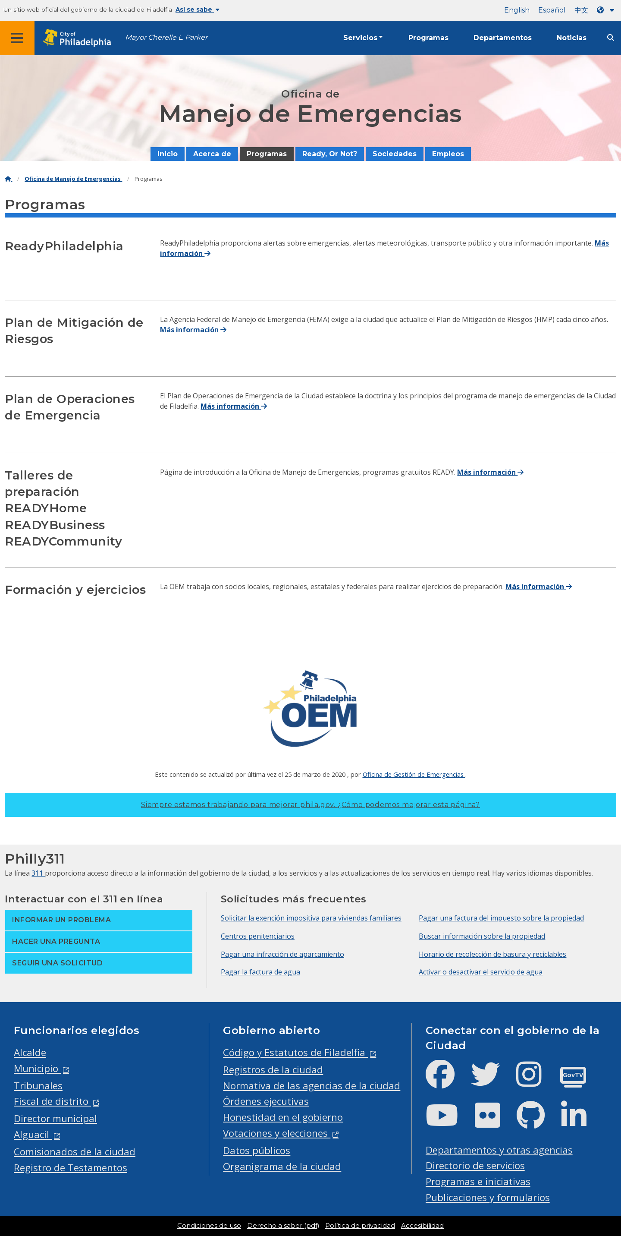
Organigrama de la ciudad (282, 1166)
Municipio (37, 1068)
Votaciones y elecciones (276, 1133)
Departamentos (503, 38)
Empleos (448, 154)
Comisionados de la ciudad (74, 1151)
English (517, 10)
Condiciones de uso (209, 1226)
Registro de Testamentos (70, 1167)
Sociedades (395, 154)
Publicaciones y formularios (488, 1197)
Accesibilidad (422, 1226)
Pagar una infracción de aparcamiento (282, 954)
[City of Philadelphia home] (79, 38)
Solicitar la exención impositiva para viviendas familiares (311, 918)
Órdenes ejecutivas (266, 1101)
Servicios (360, 38)
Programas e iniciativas (478, 1181)
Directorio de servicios (475, 1165)
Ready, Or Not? (329, 154)
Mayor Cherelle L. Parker (166, 37)
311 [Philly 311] (38, 873)
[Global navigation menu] (17, 38)
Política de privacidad (360, 1226)
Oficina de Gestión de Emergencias (414, 774)
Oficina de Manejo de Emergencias (73, 179)
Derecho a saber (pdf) (283, 1226)
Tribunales (38, 1085)
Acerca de (212, 154)
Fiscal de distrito (52, 1101)
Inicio (167, 154)
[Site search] (610, 37)
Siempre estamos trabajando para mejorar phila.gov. (310, 805)
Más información (193, 329)
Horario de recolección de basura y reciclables (492, 954)
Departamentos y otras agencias (499, 1150)
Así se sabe (198, 9)
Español (552, 10)
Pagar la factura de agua (260, 972)
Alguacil (33, 1134)
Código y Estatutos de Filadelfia (295, 1052)
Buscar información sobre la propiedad (482, 936)
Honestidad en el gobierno (283, 1117)
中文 (581, 10)
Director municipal (55, 1118)
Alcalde (30, 1052)
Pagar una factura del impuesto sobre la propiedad (501, 918)
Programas (428, 38)
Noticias (571, 38)
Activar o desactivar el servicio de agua (481, 972)
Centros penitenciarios (258, 936)
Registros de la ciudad (273, 1069)
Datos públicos (256, 1150)
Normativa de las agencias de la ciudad (311, 1085)
